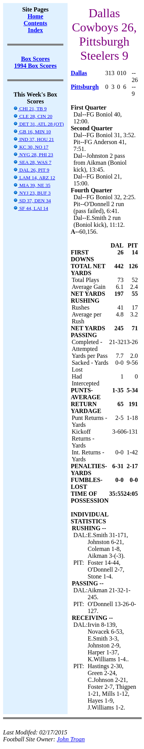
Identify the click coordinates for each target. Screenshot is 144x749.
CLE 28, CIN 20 (32, 116)
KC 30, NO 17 (30, 147)
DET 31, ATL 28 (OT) (38, 124)
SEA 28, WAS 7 (32, 162)
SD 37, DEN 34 (32, 200)
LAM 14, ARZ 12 (34, 177)
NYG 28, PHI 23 (33, 154)
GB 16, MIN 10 (32, 131)
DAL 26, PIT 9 (31, 170)
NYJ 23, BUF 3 (32, 193)
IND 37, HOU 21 (33, 139)
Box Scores (35, 59)
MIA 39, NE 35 (31, 185)
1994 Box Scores (35, 65)
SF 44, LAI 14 (30, 208)
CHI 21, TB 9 (30, 108)
